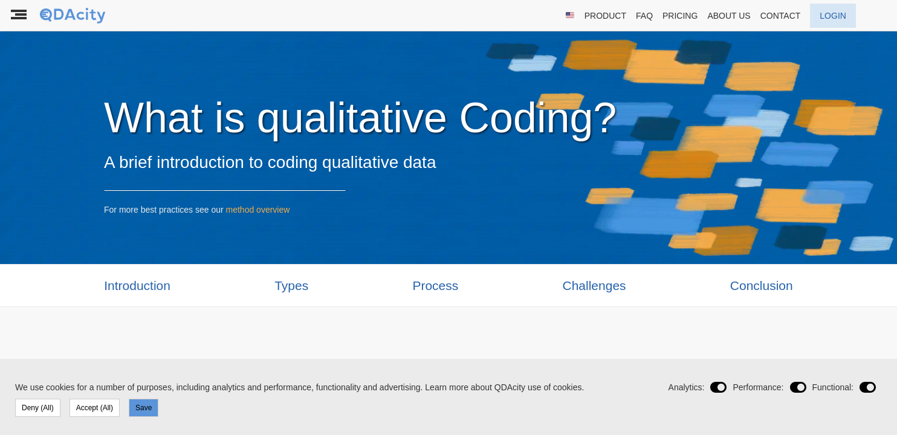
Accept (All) (94, 408)
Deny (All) (38, 408)
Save (143, 408)
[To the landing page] (73, 16)
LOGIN (833, 16)
